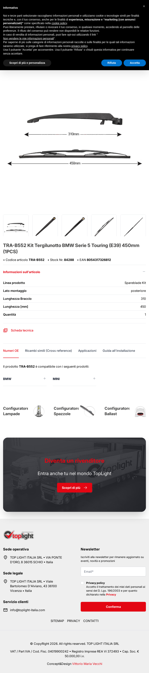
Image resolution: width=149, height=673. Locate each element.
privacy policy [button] (79, 46)
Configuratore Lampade (16, 411)
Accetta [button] (135, 62)
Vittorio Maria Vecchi (87, 664)
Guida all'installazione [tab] (119, 351)
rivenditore (74, 460)
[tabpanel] (74, 375)
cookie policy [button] (59, 23)
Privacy (111, 594)
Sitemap (57, 621)
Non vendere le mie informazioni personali (28, 38)
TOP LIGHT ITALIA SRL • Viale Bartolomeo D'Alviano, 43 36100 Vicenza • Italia (33, 586)
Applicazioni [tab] (87, 351)
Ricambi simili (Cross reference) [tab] (48, 351)
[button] (144, 6)
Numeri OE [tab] (11, 351)
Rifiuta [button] (111, 62)
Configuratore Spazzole (67, 411)
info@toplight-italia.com (27, 610)
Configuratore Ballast (118, 411)
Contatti (91, 621)
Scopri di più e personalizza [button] (27, 62)
